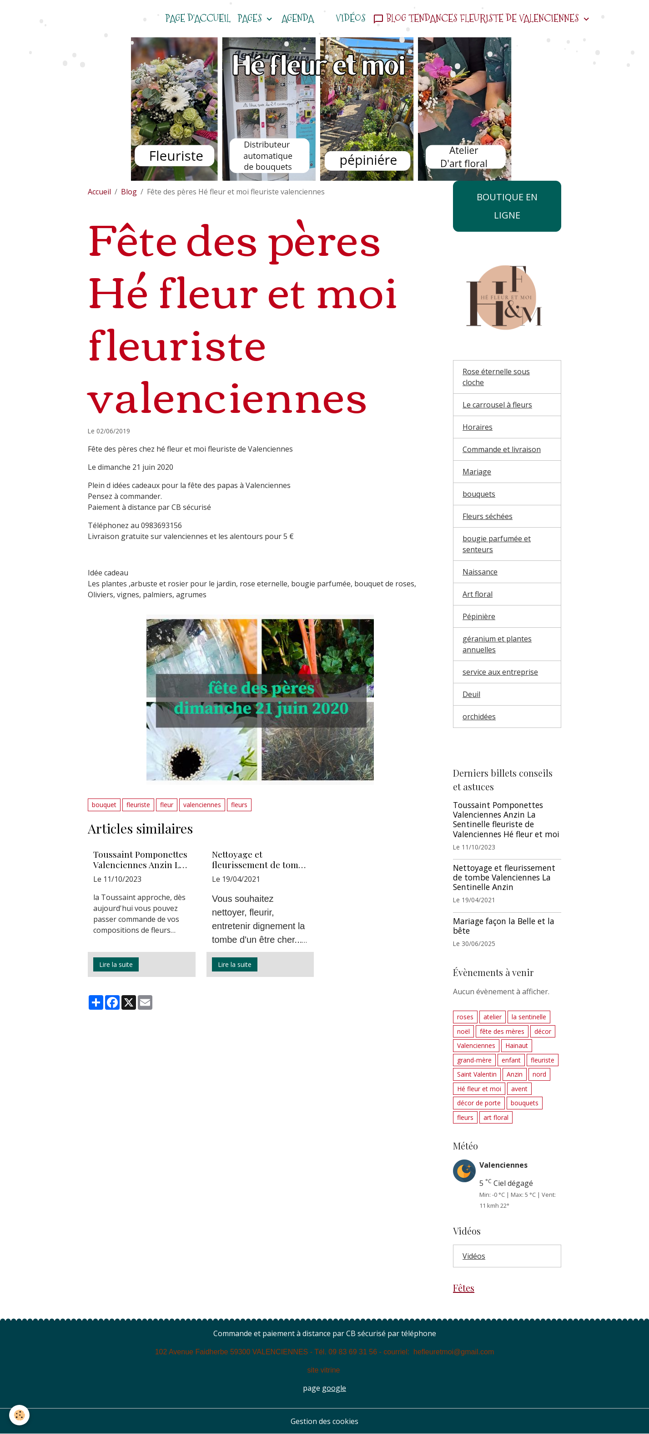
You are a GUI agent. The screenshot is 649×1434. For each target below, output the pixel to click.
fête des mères (502, 1031)
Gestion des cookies (324, 1421)
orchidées (479, 717)
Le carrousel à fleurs (497, 405)
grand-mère (474, 1060)
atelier (492, 1016)
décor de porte (479, 1102)
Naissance (480, 572)
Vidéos (351, 18)
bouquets (479, 494)
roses (465, 1016)
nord (539, 1074)
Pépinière (479, 616)
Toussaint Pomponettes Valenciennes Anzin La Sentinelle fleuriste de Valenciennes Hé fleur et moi (140, 859)
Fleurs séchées (488, 516)
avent (519, 1088)
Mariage (477, 472)
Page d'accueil (198, 18)
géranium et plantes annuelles (497, 644)
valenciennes (202, 804)
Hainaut (516, 1045)
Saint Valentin (477, 1074)
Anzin (515, 1074)
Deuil (471, 694)
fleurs (239, 804)
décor (542, 1031)
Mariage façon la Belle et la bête (503, 925)
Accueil (99, 192)
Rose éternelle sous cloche (496, 376)
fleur (166, 804)
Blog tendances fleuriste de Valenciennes (477, 18)
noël (463, 1031)
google (334, 1388)
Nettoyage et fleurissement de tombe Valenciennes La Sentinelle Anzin (260, 859)
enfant (511, 1060)
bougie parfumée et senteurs (497, 544)
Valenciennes (476, 1045)
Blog (129, 192)
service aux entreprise (500, 672)
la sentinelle (529, 1016)
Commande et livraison (502, 449)
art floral (495, 1117)
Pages (251, 18)
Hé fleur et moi (479, 1088)
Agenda (298, 18)
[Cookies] (19, 1415)
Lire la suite (116, 964)
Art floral (478, 594)
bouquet (104, 804)
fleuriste (138, 804)
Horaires (478, 427)
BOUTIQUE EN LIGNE (507, 206)
